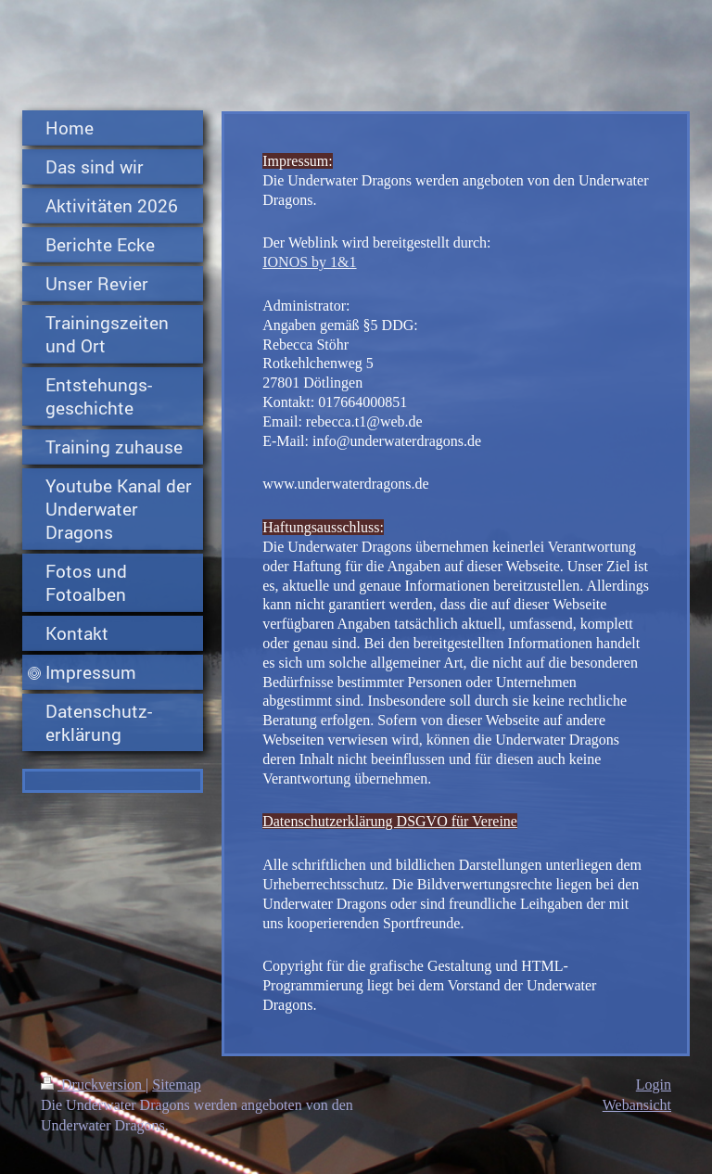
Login (653, 1084)
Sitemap (176, 1084)
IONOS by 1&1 (309, 262)
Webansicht (637, 1105)
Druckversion (93, 1084)
